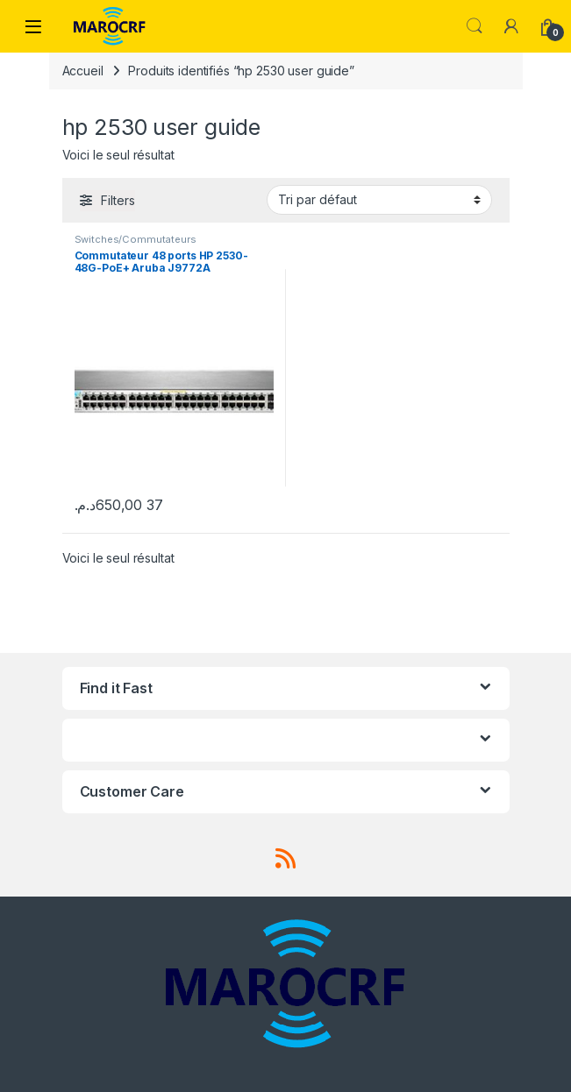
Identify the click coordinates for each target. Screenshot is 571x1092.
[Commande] (379, 200)
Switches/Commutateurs (135, 239)
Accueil (82, 70)
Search (474, 26)
